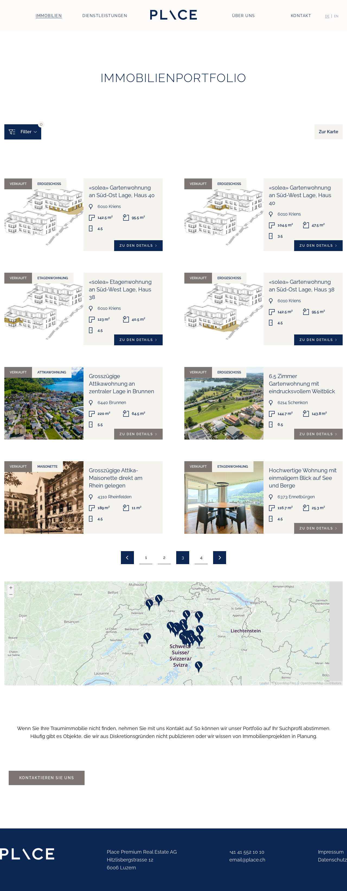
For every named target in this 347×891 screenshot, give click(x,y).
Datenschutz (332, 860)
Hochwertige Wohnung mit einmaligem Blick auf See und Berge (303, 478)
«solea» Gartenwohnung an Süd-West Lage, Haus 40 (300, 195)
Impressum (331, 852)
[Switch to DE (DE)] (327, 16)
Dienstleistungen (104, 16)
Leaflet (264, 683)
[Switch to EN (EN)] (336, 16)
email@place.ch (247, 860)
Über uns (243, 16)
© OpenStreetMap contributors (319, 683)
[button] (195, 625)
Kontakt (301, 16)
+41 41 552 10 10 (246, 852)
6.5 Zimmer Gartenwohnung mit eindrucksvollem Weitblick (302, 384)
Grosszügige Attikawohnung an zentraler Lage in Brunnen (121, 384)
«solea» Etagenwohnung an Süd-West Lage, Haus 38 (120, 289)
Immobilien (49, 16)
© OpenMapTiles (284, 683)
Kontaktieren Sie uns (46, 778)
